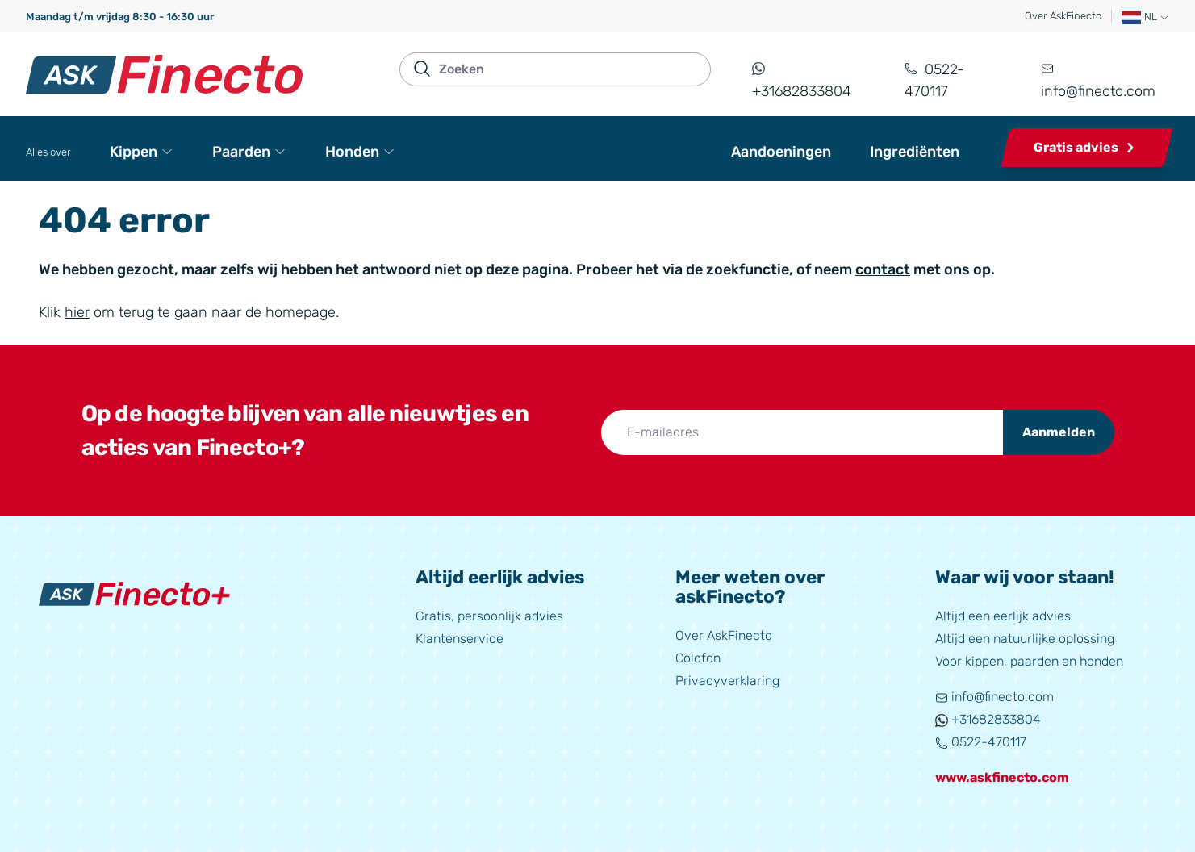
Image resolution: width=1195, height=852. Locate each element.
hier (77, 312)
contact (882, 269)
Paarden (249, 152)
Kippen (141, 152)
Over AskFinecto (1063, 16)
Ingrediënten (914, 152)
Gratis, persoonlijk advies (489, 616)
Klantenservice (459, 638)
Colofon (698, 658)
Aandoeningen (781, 152)
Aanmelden (1058, 432)
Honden (360, 152)
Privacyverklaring (727, 680)
